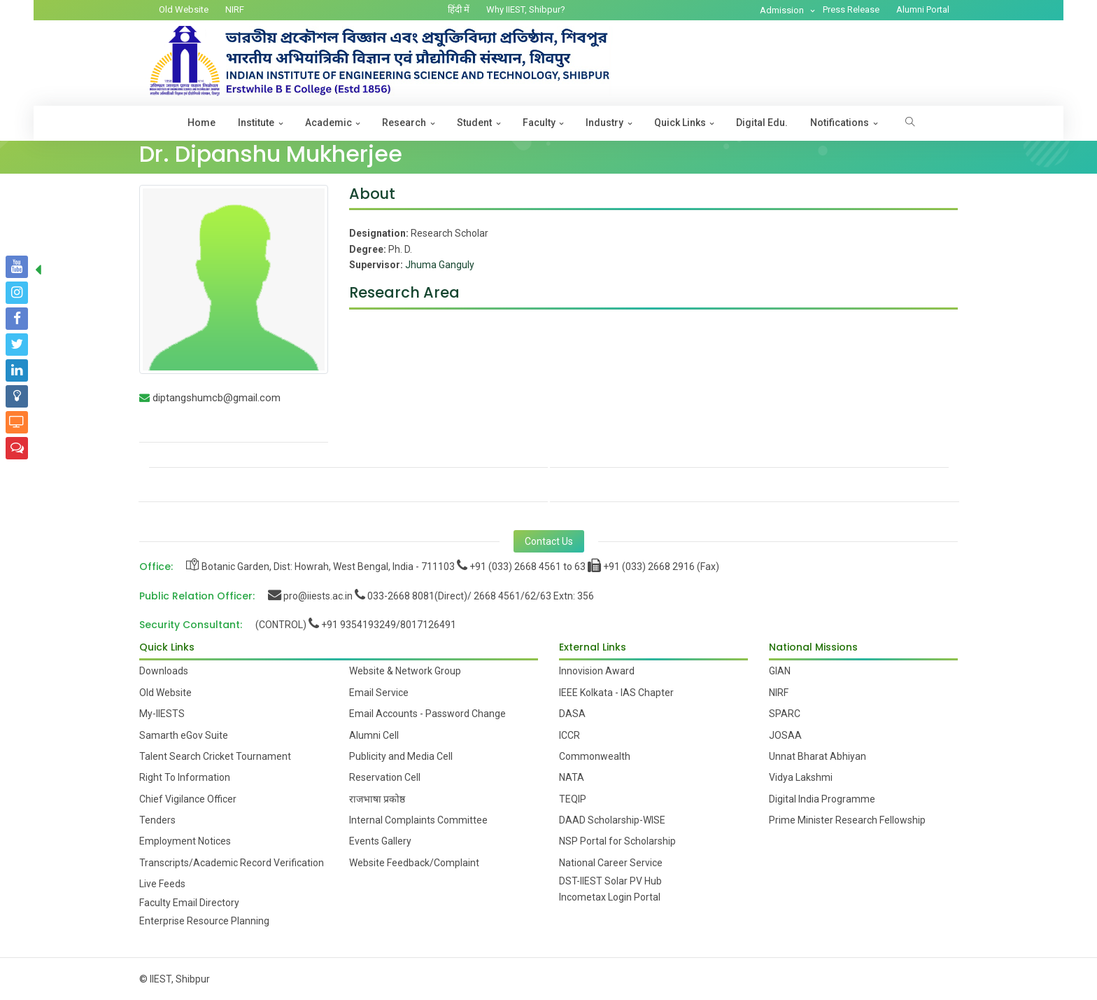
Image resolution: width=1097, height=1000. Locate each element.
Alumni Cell (374, 735)
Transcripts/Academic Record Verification (231, 862)
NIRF (234, 9)
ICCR (569, 735)
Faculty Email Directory (189, 902)
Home (201, 122)
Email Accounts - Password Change (427, 713)
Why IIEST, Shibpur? (525, 9)
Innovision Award (597, 670)
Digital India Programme (822, 799)
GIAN (780, 670)
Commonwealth (594, 756)
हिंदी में (458, 9)
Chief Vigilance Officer (187, 799)
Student (474, 122)
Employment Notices (185, 841)
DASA (572, 713)
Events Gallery (380, 841)
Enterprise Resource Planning (204, 920)
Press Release (851, 9)
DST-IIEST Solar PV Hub (610, 881)
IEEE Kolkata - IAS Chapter (616, 692)
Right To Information (184, 777)
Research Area (404, 292)
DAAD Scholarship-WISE (612, 820)
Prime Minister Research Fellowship (847, 820)
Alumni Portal (922, 9)
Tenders (157, 820)
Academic (328, 122)
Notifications (839, 122)
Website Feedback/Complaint (414, 862)
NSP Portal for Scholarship (617, 841)
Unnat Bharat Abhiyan (817, 756)
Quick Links (680, 122)
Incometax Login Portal (609, 897)
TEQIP (572, 799)
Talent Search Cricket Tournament (215, 756)
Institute (256, 122)
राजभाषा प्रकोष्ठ (377, 799)
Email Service (379, 692)
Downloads (163, 670)
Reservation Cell (384, 777)
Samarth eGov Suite (183, 735)
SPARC (784, 713)
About (372, 193)
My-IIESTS (162, 713)
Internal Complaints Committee (418, 820)
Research (404, 122)
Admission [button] (783, 10)
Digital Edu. (762, 122)
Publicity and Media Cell (401, 756)
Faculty (539, 122)
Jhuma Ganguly (439, 264)
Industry (604, 122)
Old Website (183, 9)
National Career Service (611, 862)
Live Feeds (162, 883)
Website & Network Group (405, 670)
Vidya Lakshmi (801, 777)
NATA (571, 777)
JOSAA (785, 735)
